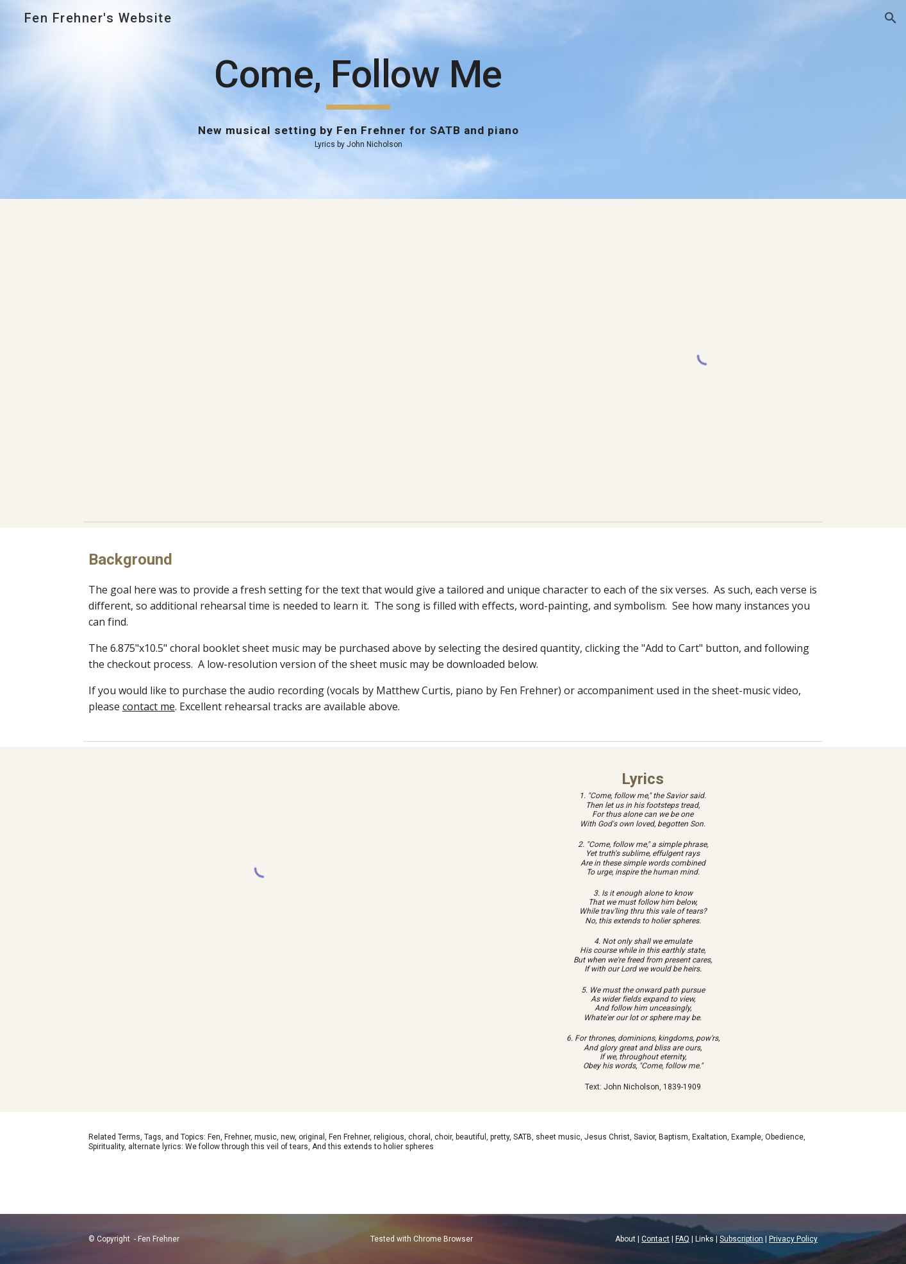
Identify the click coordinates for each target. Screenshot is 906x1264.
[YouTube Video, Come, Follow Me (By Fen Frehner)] (326, 357)
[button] (890, 18)
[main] (358, 99)
